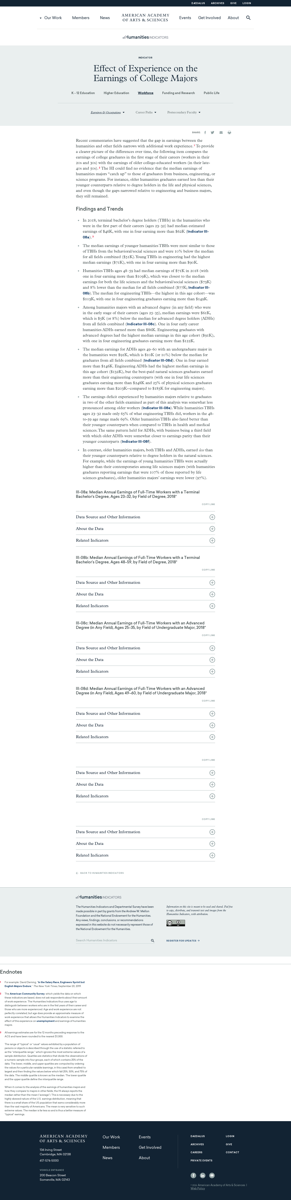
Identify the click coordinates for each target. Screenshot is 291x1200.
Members (80, 18)
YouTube (212, 1175)
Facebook (193, 1175)
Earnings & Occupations (106, 112)
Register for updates (181, 941)
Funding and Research (178, 93)
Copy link (208, 505)
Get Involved (209, 18)
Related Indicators (92, 540)
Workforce (145, 93)
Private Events (201, 1161)
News (105, 18)
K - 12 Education (83, 93)
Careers (196, 1153)
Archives (217, 3)
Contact (232, 1153)
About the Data (90, 529)
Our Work (53, 18)
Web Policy (198, 1189)
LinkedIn (202, 1175)
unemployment (46, 1021)
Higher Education (116, 93)
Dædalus (198, 3)
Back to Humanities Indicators (102, 873)
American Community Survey (27, 994)
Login (247, 3)
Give (233, 3)
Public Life (212, 93)
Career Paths (144, 112)
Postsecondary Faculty (182, 112)
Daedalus (198, 1136)
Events (185, 18)
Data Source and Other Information (108, 517)
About (233, 18)
